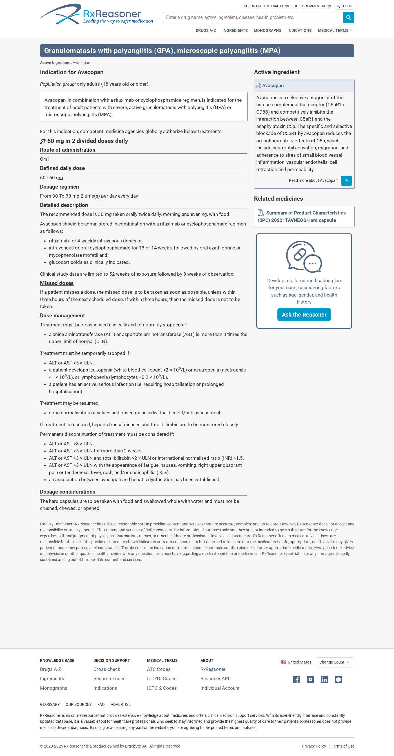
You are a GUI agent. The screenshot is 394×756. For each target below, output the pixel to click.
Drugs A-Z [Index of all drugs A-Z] (50, 669)
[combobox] (253, 17)
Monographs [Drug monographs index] (267, 30)
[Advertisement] (197, 604)
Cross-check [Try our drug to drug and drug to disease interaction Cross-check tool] (107, 669)
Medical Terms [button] (333, 30)
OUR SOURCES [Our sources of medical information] (79, 704)
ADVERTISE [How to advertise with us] (121, 704)
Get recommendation (312, 6)
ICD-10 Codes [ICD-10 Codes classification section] (162, 678)
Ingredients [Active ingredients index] (235, 30)
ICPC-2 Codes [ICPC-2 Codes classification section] (162, 688)
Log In (344, 6)
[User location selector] (335, 662)
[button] (304, 314)
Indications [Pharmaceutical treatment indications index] (300, 30)
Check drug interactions (266, 6)
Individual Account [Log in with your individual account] (220, 688)
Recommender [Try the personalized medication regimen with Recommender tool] (109, 678)
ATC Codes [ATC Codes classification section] (159, 669)
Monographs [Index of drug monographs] (53, 688)
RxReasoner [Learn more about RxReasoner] (213, 669)
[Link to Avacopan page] (273, 85)
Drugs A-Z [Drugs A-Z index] (206, 30)
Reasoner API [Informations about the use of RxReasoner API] (215, 678)
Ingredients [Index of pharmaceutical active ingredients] (52, 678)
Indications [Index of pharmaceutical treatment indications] (105, 688)
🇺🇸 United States (296, 662)
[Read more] (346, 181)
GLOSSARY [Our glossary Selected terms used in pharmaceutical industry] (50, 704)
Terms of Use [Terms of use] (343, 746)
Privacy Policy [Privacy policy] (314, 746)
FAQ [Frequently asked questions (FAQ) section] (101, 704)
